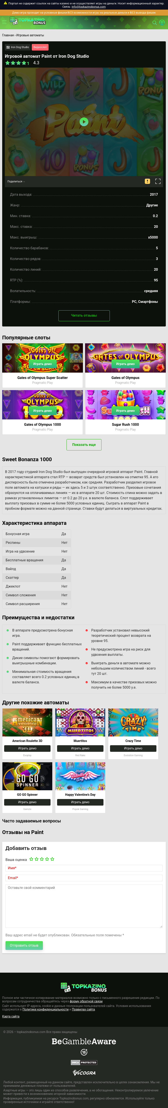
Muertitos (80, 741)
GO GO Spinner (27, 794)
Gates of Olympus (126, 378)
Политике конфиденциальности (46, 1009)
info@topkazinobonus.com (89, 6)
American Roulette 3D (27, 741)
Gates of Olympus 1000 (42, 424)
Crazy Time (133, 741)
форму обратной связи (86, 1001)
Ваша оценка (16, 860)
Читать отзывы (84, 315)
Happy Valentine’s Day (80, 794)
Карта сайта (10, 1016)
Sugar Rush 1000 (125, 424)
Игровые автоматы (30, 35)
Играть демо (42, 364)
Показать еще (84, 445)
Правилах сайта (83, 1009)
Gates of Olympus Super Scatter (42, 378)
